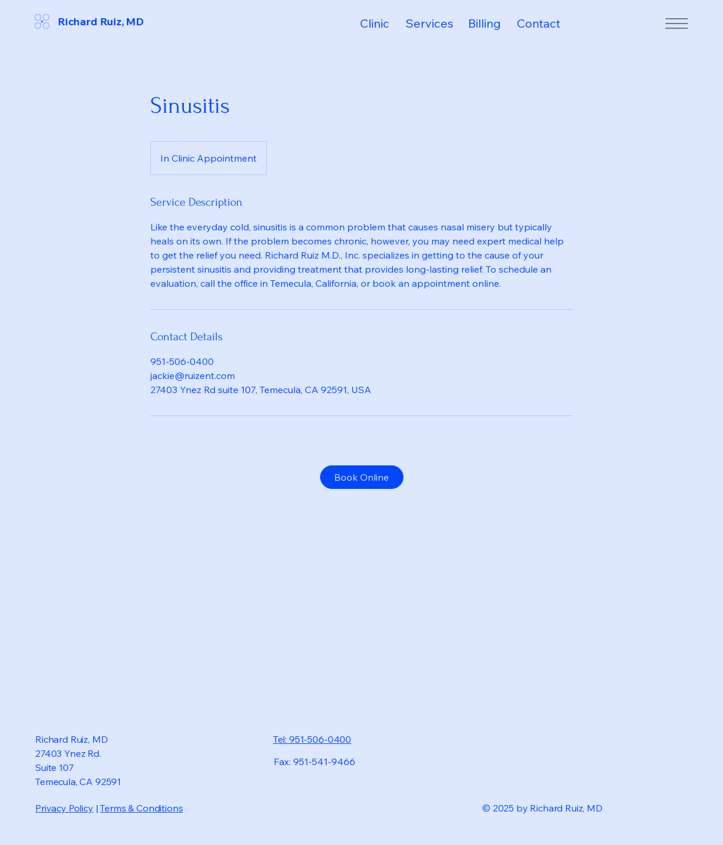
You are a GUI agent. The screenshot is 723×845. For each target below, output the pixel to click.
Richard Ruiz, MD (101, 21)
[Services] (434, 23)
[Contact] (548, 23)
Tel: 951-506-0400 (312, 739)
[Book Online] (361, 477)
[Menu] (676, 23)
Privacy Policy (64, 808)
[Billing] (491, 23)
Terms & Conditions (141, 808)
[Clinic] (381, 23)
